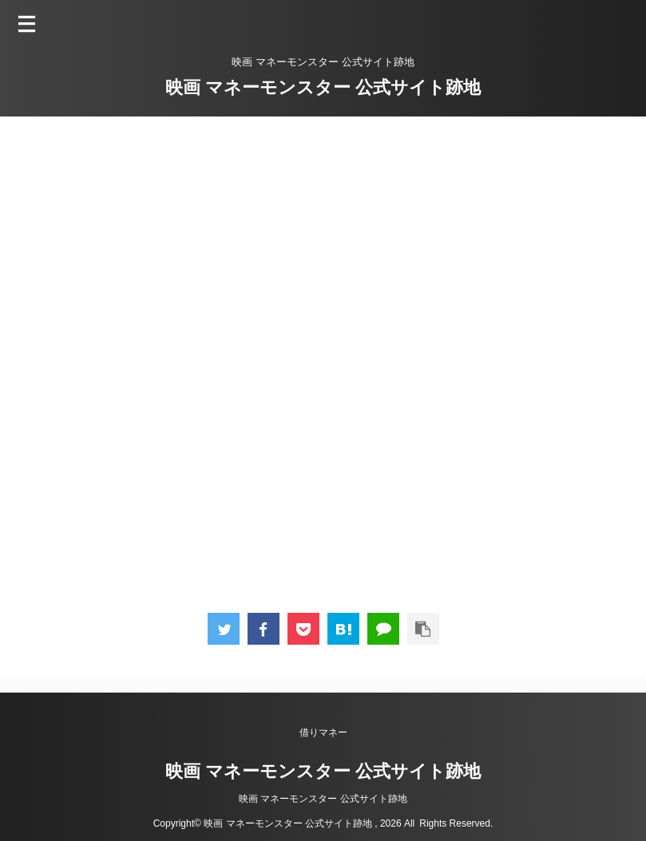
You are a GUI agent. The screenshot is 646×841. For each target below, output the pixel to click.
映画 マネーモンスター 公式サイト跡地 (323, 87)
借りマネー (323, 732)
